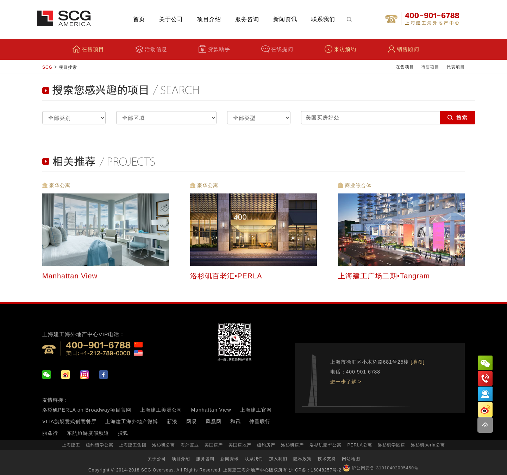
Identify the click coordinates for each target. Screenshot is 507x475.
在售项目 (88, 49)
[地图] (418, 362)
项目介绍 (209, 19)
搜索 (457, 118)
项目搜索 (68, 67)
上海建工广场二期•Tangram (385, 275)
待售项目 (430, 66)
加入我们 (278, 458)
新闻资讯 (285, 19)
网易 (191, 421)
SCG (47, 67)
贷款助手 (214, 49)
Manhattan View (71, 275)
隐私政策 (302, 458)
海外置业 (190, 445)
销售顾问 (403, 49)
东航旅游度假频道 (88, 433)
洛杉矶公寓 (163, 445)
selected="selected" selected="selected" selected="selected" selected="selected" (74, 117)
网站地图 (351, 458)
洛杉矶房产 (292, 445)
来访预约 (340, 49)
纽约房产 (266, 445)
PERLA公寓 (359, 445)
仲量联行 (259, 421)
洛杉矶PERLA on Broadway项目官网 (86, 410)
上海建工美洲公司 (161, 410)
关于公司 (171, 19)
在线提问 (277, 49)
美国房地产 (240, 445)
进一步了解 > (346, 381)
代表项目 (455, 66)
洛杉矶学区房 (391, 445)
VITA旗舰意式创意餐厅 (69, 421)
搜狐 (123, 433)
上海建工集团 (132, 445)
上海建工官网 (256, 410)
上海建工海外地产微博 (131, 421)
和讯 (235, 421)
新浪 (172, 421)
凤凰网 (213, 421)
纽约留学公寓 (99, 445)
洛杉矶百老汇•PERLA (227, 275)
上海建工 (71, 445)
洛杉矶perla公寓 (428, 445)
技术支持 (327, 458)
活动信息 (151, 49)
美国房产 (214, 445)
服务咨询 (247, 19)
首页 (139, 19)
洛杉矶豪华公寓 (325, 445)
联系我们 (323, 19)
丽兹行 (50, 433)
